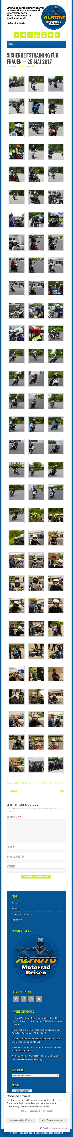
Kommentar (14, 817)
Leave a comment (57, 783)
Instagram (44, 35)
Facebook (16, 35)
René (31, 66)
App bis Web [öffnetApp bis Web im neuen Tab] (63, 1128)
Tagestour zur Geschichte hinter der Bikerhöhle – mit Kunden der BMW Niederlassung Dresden (37, 1021)
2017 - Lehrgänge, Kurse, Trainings (31, 783)
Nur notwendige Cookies (21, 1120)
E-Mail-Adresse (16, 856)
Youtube (37, 35)
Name (11, 847)
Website (11, 866)
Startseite (16, 903)
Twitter (23, 35)
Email (50, 35)
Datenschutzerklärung (22, 914)
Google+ (30, 35)
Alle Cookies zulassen (53, 1120)
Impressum (17, 920)
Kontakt (15, 908)
